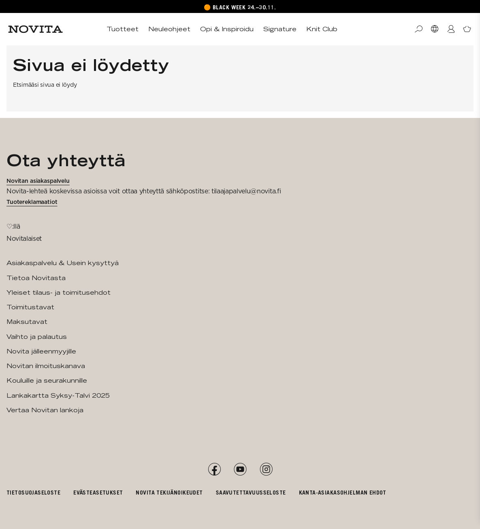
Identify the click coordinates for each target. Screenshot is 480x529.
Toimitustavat (30, 307)
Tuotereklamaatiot (32, 202)
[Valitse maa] (434, 29)
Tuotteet (123, 29)
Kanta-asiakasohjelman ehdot (342, 492)
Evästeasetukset (98, 492)
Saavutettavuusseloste (251, 492)
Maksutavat (26, 322)
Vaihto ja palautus (36, 337)
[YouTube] (240, 469)
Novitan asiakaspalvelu (38, 181)
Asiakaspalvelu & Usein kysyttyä (62, 263)
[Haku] (418, 29)
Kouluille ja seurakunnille (46, 380)
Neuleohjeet (169, 29)
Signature (280, 29)
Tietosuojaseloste (33, 492)
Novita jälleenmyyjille (41, 351)
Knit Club (321, 29)
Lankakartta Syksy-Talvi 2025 (58, 395)
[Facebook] (214, 469)
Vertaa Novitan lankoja (44, 410)
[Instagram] (266, 469)
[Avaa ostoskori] (467, 29)
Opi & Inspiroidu (227, 29)
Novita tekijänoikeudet (169, 492)
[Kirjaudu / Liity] (450, 29)
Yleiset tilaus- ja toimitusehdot (58, 292)
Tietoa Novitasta (36, 278)
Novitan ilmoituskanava (45, 366)
